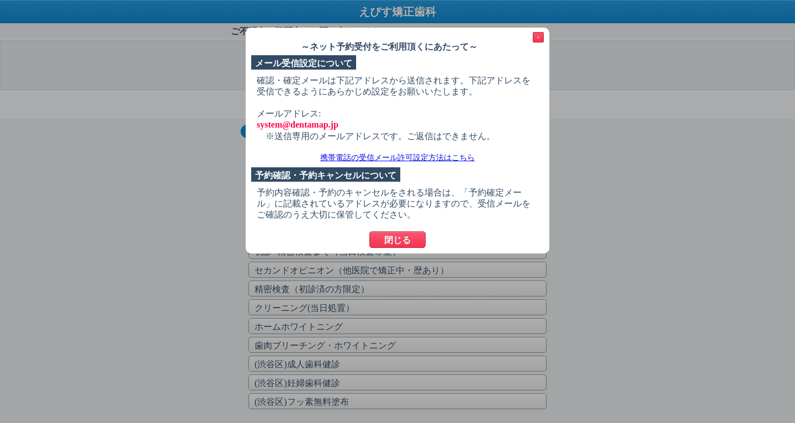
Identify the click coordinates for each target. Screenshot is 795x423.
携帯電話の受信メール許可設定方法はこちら (397, 158)
